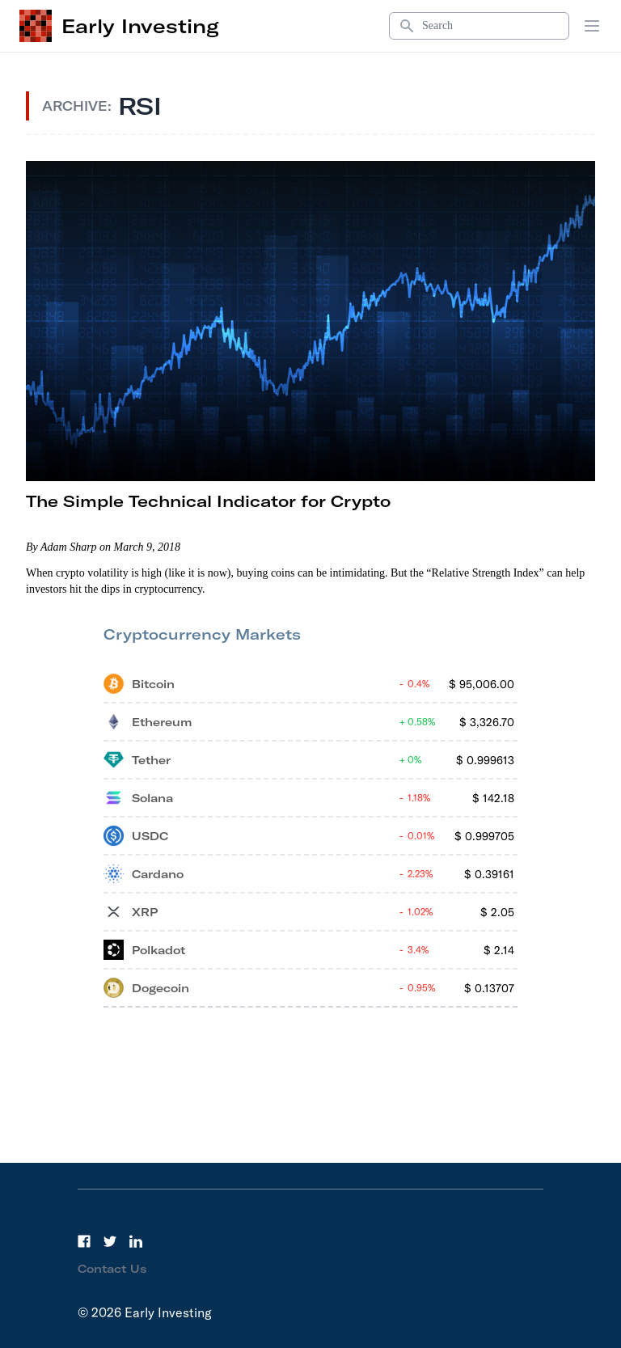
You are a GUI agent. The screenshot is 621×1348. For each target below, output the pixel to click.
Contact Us (112, 1268)
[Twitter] (110, 1241)
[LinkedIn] (135, 1241)
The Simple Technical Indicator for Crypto (208, 501)
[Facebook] (84, 1241)
